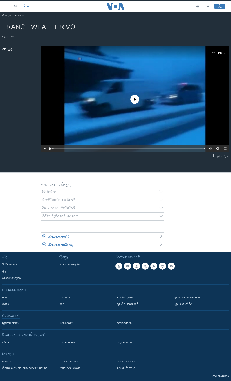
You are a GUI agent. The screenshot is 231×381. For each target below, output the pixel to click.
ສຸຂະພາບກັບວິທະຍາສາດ (187, 297)
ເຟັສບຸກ (6, 342)
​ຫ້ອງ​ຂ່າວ (7, 361)
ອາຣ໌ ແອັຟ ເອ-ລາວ (126, 361)
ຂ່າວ (26, 6)
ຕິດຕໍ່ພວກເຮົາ (66, 323)
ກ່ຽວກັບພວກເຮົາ (10, 323)
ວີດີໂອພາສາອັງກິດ (11, 278)
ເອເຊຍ (5, 304)
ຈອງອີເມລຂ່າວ (124, 342)
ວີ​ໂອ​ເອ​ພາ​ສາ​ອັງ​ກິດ (69, 361)
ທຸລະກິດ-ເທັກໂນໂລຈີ (127, 304)
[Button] (7, 50)
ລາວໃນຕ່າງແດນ (125, 297)
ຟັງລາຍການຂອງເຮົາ (69, 264)
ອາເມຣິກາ (65, 297)
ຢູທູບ (4, 271)
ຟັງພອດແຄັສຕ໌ (124, 323)
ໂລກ (62, 304)
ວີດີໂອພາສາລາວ (10, 264)
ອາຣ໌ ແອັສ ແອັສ (67, 342)
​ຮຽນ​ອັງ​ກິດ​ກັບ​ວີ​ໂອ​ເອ (70, 368)
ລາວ (4, 297)
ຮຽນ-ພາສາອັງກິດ (183, 304)
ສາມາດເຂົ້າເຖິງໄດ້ (126, 368)
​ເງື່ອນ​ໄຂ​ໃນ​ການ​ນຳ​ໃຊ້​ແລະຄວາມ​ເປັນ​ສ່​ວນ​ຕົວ (24, 368)
